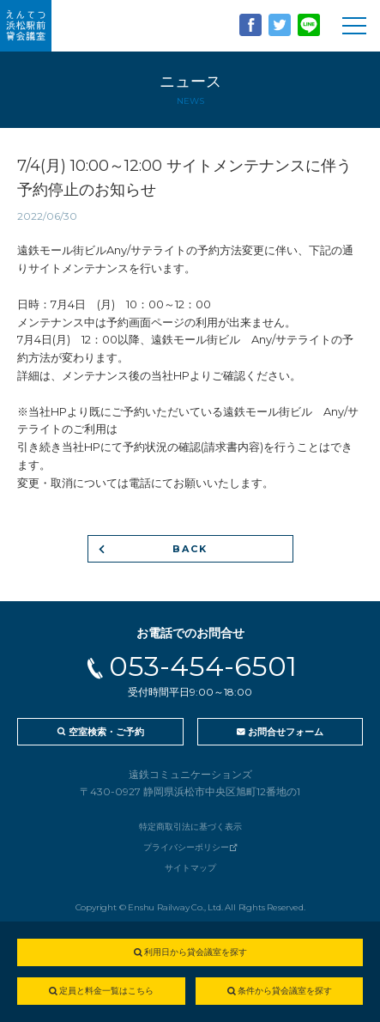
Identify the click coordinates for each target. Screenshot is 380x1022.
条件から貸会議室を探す (285, 990)
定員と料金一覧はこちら (106, 990)
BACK (190, 549)
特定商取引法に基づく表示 (190, 826)
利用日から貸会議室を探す (195, 952)
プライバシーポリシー (186, 847)
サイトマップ (190, 867)
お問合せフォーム (285, 732)
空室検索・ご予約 (106, 732)
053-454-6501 (203, 666)
